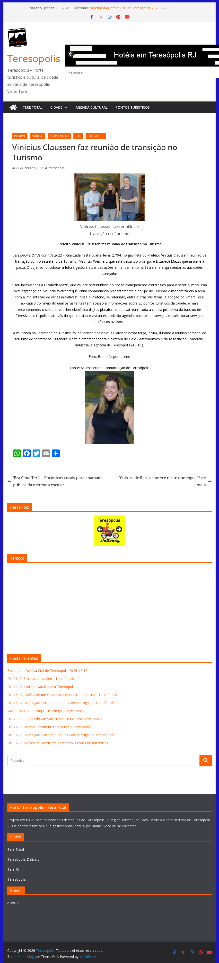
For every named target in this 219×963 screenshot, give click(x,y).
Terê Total (33, 107)
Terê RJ (13, 869)
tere (78, 136)
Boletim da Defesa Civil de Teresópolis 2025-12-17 (130, 8)
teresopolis (96, 136)
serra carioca (59, 136)
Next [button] (118, 529)
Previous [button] (71, 53)
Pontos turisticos (132, 107)
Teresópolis (16, 879)
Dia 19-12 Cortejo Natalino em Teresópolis (41, 686)
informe (20, 136)
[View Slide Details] (109, 530)
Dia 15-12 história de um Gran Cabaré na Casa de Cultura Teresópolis (62, 694)
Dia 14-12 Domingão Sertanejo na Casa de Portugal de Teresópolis (60, 702)
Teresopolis (33, 58)
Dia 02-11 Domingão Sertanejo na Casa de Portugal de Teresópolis (60, 735)
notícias (37, 136)
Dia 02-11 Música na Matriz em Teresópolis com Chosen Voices (57, 743)
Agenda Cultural (92, 107)
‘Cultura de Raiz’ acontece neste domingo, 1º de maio (165, 481)
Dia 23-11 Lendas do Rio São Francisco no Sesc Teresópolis (54, 718)
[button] (65, 107)
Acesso (13, 902)
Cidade (56, 107)
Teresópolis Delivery (23, 859)
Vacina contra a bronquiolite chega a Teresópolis (45, 710)
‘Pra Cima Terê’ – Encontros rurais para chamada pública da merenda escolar (55, 481)
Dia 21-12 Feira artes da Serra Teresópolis (40, 678)
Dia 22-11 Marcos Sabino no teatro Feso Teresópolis (49, 727)
